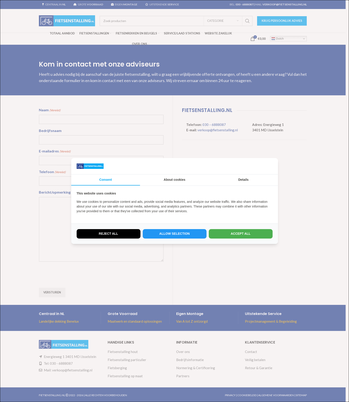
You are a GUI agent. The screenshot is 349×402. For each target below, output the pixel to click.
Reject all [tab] (108, 233)
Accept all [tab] (240, 233)
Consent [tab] (105, 179)
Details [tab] (243, 179)
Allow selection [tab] (174, 233)
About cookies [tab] (174, 179)
